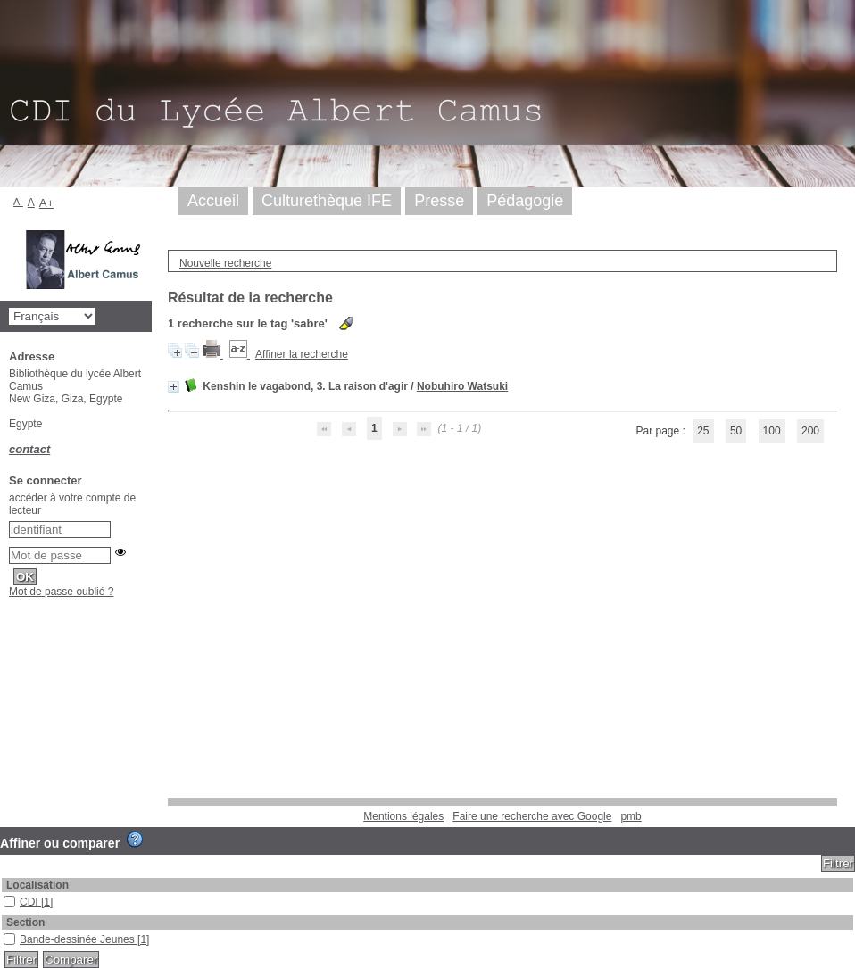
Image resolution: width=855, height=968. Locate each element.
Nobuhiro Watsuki (462, 386)
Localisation (37, 885)
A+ (46, 203)
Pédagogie (524, 201)
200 (810, 431)
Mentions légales (403, 816)
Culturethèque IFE (326, 201)
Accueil (213, 201)
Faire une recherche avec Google (531, 816)
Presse (439, 201)
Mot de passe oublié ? (61, 591)
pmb (630, 816)
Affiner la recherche (301, 354)
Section (25, 922)
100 (772, 431)
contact (29, 449)
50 (736, 431)
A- (18, 201)
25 (703, 431)
